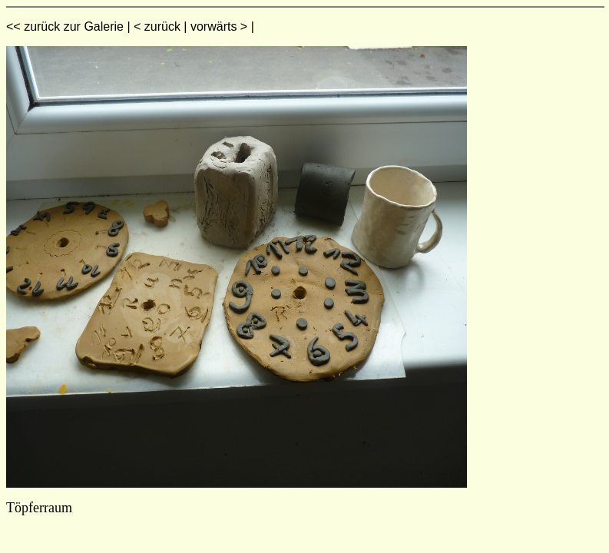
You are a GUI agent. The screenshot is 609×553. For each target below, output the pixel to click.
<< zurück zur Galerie (65, 26)
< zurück (157, 26)
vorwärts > (218, 26)
